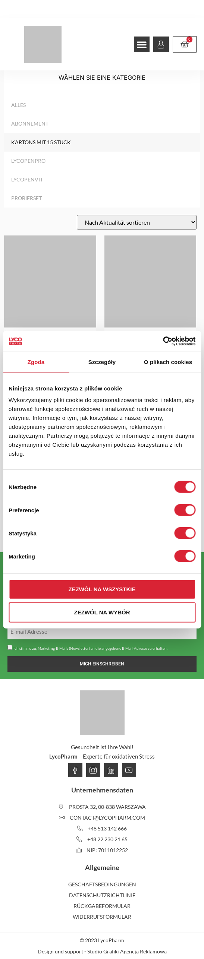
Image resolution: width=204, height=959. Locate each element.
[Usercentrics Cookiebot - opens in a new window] (162, 341)
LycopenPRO (28, 161)
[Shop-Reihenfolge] (137, 222)
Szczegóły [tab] (102, 361)
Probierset (26, 198)
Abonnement (29, 123)
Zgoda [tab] (36, 361)
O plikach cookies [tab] (168, 361)
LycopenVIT (27, 179)
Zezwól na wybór (102, 612)
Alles (18, 105)
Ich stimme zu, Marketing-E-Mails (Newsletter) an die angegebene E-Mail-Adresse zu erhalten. (90, 648)
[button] (142, 44)
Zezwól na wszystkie (102, 589)
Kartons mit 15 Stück (41, 142)
